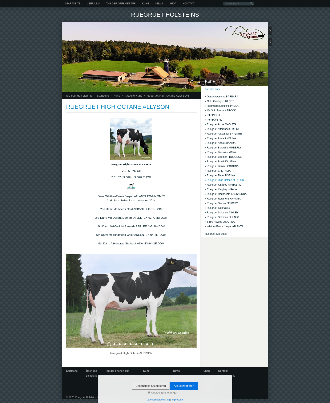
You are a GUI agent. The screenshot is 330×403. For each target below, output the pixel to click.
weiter (270, 31)
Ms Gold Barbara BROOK (220, 110)
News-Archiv (180, 375)
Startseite (72, 3)
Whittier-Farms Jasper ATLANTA (224, 226)
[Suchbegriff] (238, 3)
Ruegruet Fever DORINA (220, 175)
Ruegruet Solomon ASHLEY (221, 212)
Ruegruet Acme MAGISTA (220, 124)
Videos (177, 383)
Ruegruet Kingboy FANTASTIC (223, 184)
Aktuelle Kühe (213, 89)
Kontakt (188, 3)
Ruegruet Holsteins (165, 14)
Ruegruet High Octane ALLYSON (224, 180)
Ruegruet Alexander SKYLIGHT (223, 133)
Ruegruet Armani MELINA (220, 138)
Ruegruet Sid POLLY (217, 207)
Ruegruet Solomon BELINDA (222, 217)
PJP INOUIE (213, 115)
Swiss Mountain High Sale (120, 375)
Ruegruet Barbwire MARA (220, 152)
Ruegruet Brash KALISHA (220, 161)
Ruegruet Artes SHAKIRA (220, 143)
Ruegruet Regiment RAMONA (223, 198)
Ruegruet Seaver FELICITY (221, 203)
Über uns (93, 3)
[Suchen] (251, 4)
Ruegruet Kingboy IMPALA (221, 189)
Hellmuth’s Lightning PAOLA (221, 105)
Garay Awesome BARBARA (221, 96)
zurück (270, 42)
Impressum (210, 391)
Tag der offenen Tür (121, 3)
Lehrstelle (91, 375)
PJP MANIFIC (213, 119)
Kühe (145, 3)
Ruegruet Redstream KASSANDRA (226, 194)
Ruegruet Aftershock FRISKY (222, 129)
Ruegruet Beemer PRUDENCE (223, 156)
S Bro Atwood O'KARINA (220, 221)
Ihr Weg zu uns (226, 375)
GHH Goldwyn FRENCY (219, 101)
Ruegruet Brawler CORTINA (222, 166)
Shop (172, 3)
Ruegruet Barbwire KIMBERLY (223, 147)
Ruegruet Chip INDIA (218, 170)
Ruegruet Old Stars (216, 233)
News (159, 3)
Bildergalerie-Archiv (184, 379)
